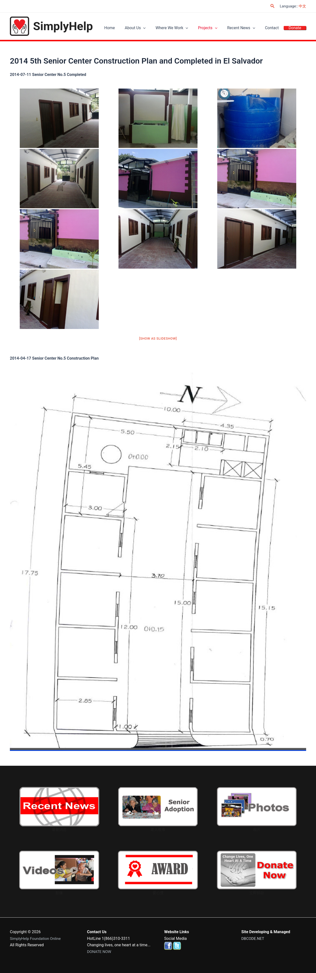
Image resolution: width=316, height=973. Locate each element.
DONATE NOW (99, 951)
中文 (302, 6)
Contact (275, 28)
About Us (148, 28)
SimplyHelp (63, 26)
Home (125, 28)
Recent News (247, 28)
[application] (156, 29)
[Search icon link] (272, 6)
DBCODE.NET (253, 938)
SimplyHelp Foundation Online (36, 938)
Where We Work (183, 28)
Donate (296, 28)
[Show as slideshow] (158, 338)
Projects (216, 28)
